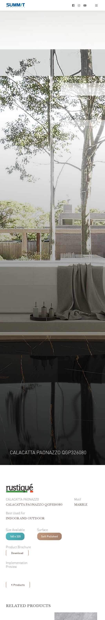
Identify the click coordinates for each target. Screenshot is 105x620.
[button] (96, 5)
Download (17, 553)
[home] (15, 5)
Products (18, 584)
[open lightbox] (8, 573)
